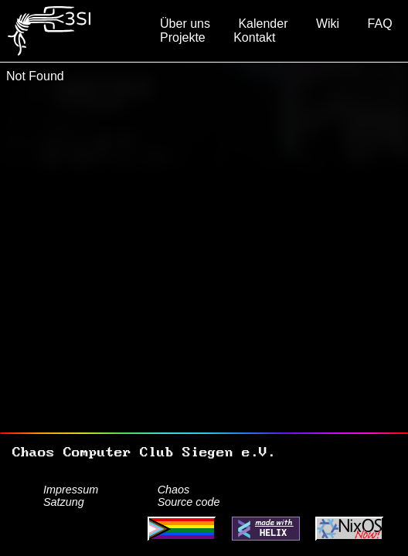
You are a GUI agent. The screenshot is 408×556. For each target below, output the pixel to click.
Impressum (70, 489)
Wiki (327, 23)
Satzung (63, 502)
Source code (189, 502)
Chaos (174, 489)
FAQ (380, 23)
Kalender (262, 23)
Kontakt (254, 37)
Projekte (183, 37)
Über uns (185, 23)
